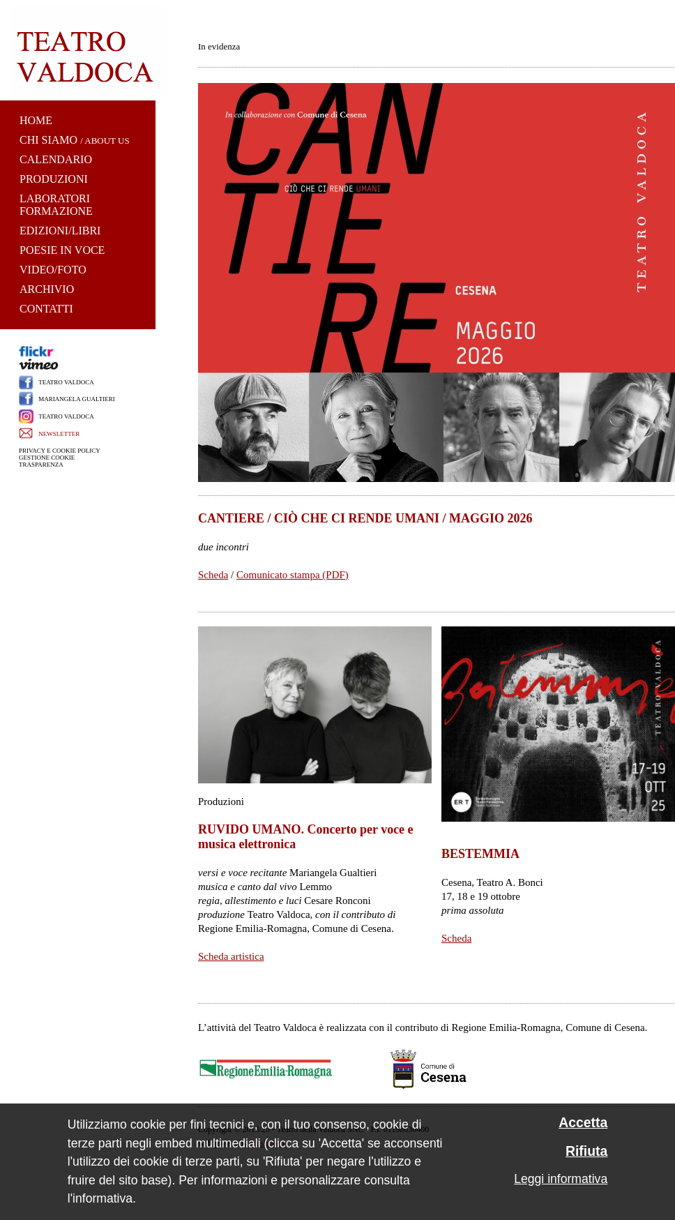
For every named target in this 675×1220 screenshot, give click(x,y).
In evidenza (219, 46)
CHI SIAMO (48, 140)
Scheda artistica (231, 956)
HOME (36, 120)
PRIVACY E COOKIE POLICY (59, 450)
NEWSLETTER (58, 433)
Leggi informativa (560, 1179)
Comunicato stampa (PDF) (292, 574)
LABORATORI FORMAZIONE (56, 205)
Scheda (213, 574)
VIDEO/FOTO (53, 270)
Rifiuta (586, 1151)
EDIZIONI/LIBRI (60, 230)
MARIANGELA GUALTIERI (76, 399)
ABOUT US (106, 140)
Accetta (583, 1122)
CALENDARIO (56, 159)
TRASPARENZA (41, 464)
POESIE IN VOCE (62, 250)
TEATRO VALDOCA (65, 382)
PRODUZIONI (54, 179)
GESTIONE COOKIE (47, 457)
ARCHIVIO (47, 289)
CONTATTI (46, 309)
